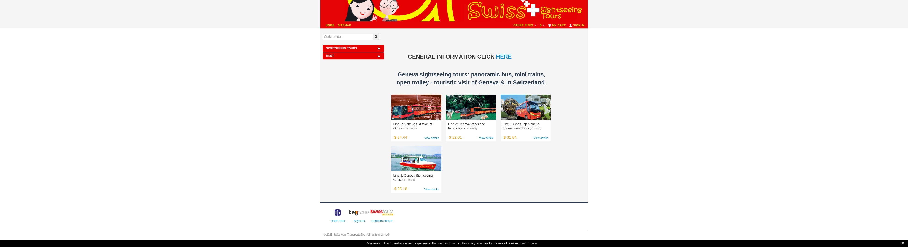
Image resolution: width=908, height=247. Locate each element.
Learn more (528, 243)
